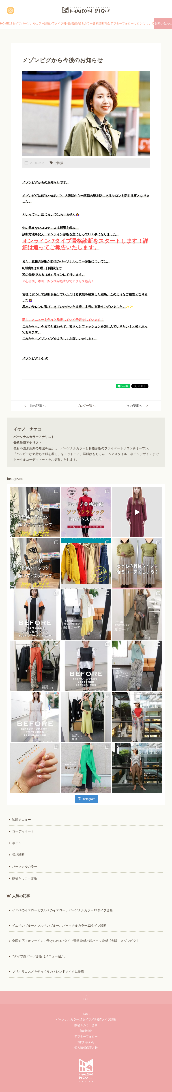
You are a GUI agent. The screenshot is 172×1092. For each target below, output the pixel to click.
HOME (4, 23)
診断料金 (104, 23)
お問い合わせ (163, 23)
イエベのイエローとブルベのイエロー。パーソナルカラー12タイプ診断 (62, 910)
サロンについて (144, 23)
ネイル (17, 843)
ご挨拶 (58, 162)
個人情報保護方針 (86, 1047)
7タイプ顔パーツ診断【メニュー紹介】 (39, 956)
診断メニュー (21, 819)
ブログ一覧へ (86, 405)
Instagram (86, 799)
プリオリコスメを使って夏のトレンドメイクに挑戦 (48, 971)
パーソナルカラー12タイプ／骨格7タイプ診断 (86, 1019)
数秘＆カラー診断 (87, 23)
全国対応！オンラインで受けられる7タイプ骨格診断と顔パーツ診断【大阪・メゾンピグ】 (75, 941)
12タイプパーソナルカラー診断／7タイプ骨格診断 (42, 23)
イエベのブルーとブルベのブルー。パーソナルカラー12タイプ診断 (59, 925)
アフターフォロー (122, 23)
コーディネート (23, 831)
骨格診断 (18, 854)
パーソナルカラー (24, 866)
